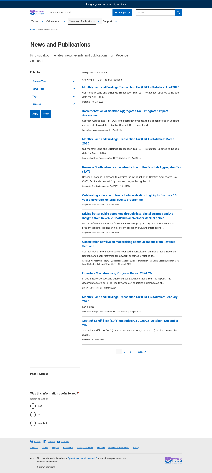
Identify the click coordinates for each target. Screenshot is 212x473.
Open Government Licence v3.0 (82, 458)
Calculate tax (53, 21)
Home (32, 29)
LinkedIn (51, 442)
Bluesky (37, 442)
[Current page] (119, 351)
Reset (46, 113)
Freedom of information (118, 448)
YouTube (65, 442)
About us (34, 448)
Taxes (34, 21)
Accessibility (68, 448)
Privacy (136, 448)
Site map (101, 448)
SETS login (123, 12)
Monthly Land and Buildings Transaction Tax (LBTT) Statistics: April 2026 (130, 87)
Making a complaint (85, 448)
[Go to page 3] (130, 351)
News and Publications (82, 21)
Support (107, 21)
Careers (45, 448)
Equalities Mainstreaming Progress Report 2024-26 (117, 273)
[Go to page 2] (124, 351)
